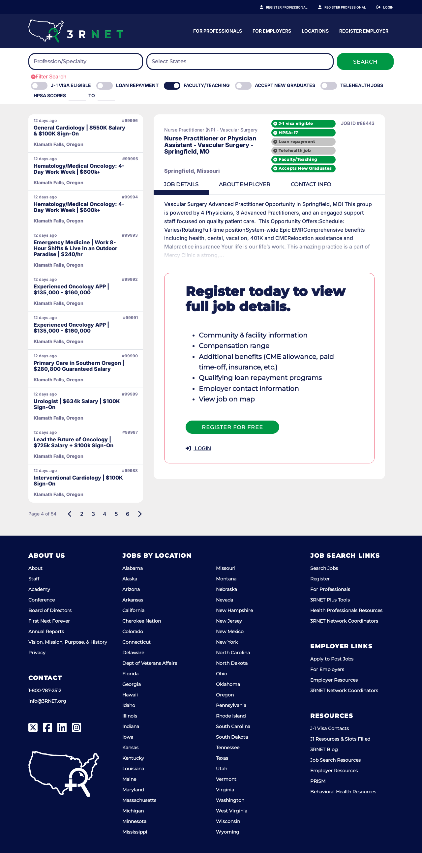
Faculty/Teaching (207, 85)
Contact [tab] (313, 185)
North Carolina (233, 653)
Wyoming (227, 832)
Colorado (132, 631)
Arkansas (132, 600)
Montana (226, 579)
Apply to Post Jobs (331, 659)
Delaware (133, 653)
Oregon (225, 695)
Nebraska (226, 589)
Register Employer (349, 7)
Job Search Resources (335, 760)
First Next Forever (49, 621)
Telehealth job (303, 150)
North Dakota (232, 663)
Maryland (133, 790)
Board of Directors (50, 610)
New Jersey (229, 621)
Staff (33, 579)
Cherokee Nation (141, 621)
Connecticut (136, 642)
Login (388, 7)
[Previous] (70, 514)
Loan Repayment (137, 85)
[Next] (140, 514)
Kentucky (133, 758)
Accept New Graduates (285, 85)
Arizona (131, 589)
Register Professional (294, 7)
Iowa (127, 737)
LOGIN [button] (198, 439)
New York (227, 642)
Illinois (129, 716)
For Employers (336, 31)
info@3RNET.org (47, 701)
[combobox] (85, 61)
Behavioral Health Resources (343, 792)
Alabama (132, 568)
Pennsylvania (231, 705)
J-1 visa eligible (304, 123)
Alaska (129, 579)
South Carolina (233, 726)
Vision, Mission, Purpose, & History (67, 642)
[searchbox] (70, 62)
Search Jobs (324, 568)
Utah (221, 769)
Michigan (133, 811)
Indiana (130, 726)
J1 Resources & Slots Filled (340, 739)
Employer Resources (334, 680)
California (133, 610)
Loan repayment (305, 141)
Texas (222, 758)
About (35, 568)
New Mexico (230, 631)
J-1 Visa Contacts (329, 728)
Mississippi (134, 832)
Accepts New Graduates (313, 168)
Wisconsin (228, 821)
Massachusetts (139, 800)
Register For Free (232, 419)
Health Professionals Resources (346, 610)
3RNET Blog (324, 749)
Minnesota (134, 821)
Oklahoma (228, 684)
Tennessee (227, 747)
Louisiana (133, 769)
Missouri (225, 568)
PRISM (317, 781)
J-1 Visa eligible (71, 85)
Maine (129, 779)
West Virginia (231, 811)
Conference (41, 600)
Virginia (225, 790)
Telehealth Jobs (361, 85)
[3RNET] (75, 31)
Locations (380, 31)
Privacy (36, 653)
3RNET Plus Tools (330, 600)
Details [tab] (181, 185)
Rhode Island (231, 716)
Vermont (226, 779)
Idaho (128, 705)
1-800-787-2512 (44, 690)
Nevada (224, 600)
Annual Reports (46, 631)
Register (320, 579)
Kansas (130, 747)
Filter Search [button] (49, 76)
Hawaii (130, 695)
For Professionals (282, 31)
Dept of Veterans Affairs (149, 663)
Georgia (131, 684)
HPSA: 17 (297, 132)
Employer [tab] (246, 185)
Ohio (221, 674)
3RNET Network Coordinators (344, 621)
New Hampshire (234, 610)
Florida (130, 674)
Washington (230, 800)
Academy (39, 589)
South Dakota (232, 737)
